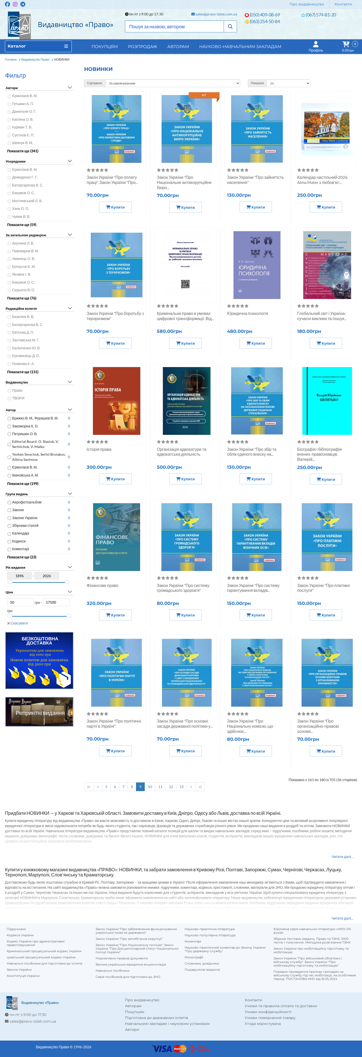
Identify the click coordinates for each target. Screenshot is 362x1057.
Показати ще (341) (22, 151)
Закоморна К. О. (25, 426)
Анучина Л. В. (23, 243)
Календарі (20, 533)
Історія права (99, 449)
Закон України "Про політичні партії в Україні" (114, 723)
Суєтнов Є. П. (23, 135)
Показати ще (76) (21, 298)
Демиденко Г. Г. (25, 177)
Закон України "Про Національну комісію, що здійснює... (250, 726)
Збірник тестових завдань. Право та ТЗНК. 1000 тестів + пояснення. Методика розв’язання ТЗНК (312, 940)
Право (17, 390)
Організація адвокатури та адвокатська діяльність (181, 452)
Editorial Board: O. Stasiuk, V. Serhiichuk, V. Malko (35, 444)
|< (88, 786)
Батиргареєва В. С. (27, 185)
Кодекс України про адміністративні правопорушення (36, 943)
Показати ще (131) (22, 372)
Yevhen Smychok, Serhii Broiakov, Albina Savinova (38, 457)
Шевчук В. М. (22, 143)
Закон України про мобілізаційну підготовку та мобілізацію (311, 950)
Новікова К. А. (23, 363)
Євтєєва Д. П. (23, 332)
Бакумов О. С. (23, 193)
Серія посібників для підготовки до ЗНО (128, 977)
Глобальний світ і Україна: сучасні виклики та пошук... (322, 316)
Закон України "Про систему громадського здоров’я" (183, 588)
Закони (18, 510)
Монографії (194, 957)
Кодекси (19, 541)
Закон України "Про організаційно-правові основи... (318, 726)
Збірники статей (25, 525)
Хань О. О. (20, 208)
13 (181, 786)
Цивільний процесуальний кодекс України (41, 957)
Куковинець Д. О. (26, 355)
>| (200, 786)
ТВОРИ (18, 398)
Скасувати (17, 623)
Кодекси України (20, 935)
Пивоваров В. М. (25, 251)
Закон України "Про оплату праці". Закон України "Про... (112, 180)
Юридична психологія (247, 313)
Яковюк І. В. (21, 274)
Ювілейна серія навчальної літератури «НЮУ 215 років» (312, 930)
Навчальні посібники (113, 970)
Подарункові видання (202, 969)
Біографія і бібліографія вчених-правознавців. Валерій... (319, 454)
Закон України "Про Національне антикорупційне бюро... (184, 182)
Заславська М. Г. (25, 340)
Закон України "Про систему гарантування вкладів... (253, 588)
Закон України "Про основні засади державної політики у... (185, 723)
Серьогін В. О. (23, 290)
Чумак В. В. (21, 216)
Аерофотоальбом (26, 502)
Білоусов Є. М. (23, 266)
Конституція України (23, 976)
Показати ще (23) (21, 557)
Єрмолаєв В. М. (25, 95)
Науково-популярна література (210, 935)
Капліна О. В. (22, 119)
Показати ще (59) (21, 224)
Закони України (24, 518)
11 (160, 786)
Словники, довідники (202, 963)
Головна (11, 59)
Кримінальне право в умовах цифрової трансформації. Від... (185, 316)
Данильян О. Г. (24, 111)
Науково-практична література (210, 929)
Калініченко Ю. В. (26, 348)
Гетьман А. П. (23, 103)
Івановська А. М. (25, 475)
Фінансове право (102, 585)
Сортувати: (95, 83)
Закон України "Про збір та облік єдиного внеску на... (251, 452)
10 (150, 786)
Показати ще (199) (22, 483)
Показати (257, 83)
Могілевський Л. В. (27, 201)
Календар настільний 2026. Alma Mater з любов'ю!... (322, 180)
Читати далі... (342, 856)
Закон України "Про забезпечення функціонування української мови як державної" (136, 930)
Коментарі (20, 549)
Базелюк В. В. (23, 316)
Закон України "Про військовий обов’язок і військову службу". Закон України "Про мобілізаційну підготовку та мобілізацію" (308, 962)
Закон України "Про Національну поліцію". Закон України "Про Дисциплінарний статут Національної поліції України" (137, 948)
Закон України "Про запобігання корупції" (129, 939)
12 (171, 786)
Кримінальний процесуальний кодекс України (44, 951)
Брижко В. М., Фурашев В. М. (35, 418)
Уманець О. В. (23, 258)
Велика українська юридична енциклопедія (131, 964)
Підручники (16, 929)
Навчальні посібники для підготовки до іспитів (44, 963)
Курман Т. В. (22, 127)
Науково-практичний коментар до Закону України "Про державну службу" (225, 949)
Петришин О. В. (24, 434)
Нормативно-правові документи (122, 958)
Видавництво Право (35, 59)
